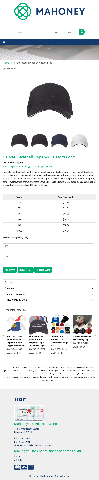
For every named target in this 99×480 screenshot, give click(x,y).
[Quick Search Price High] (72, 32)
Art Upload (19, 460)
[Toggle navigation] (4, 42)
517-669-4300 (23, 438)
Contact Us (19, 456)
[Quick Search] (33, 32)
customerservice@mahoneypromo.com (33, 445)
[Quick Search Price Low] (59, 32)
